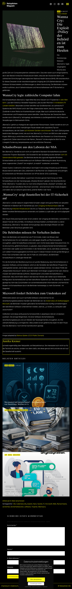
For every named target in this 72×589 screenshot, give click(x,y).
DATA (58, 11)
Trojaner (34, 507)
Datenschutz (15, 586)
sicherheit (6, 507)
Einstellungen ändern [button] (36, 583)
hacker (39, 504)
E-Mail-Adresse (13, 558)
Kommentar (12, 525)
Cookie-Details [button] (28, 586)
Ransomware (62, 504)
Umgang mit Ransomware (48, 206)
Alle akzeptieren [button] (36, 579)
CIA (14, 504)
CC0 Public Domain (36, 335)
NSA (54, 504)
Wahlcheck (16, 455)
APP (6, 455)
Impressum (5, 586)
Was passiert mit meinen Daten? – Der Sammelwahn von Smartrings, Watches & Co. (25, 403)
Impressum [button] (44, 586)
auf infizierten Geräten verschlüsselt (38, 131)
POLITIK (26, 410)
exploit (29, 504)
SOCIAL (10, 455)
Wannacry (42, 507)
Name (10, 549)
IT (43, 504)
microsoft (48, 504)
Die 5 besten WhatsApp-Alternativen (19, 494)
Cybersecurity (21, 504)
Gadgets (11, 365)
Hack (35, 504)
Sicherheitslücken (17, 507)
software (27, 507)
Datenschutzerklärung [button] (37, 586)
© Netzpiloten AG (64, 586)
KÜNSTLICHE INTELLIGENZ (16, 410)
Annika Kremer (62, 14)
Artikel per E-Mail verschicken (13, 501)
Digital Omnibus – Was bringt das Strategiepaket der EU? (25, 448)
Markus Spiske (22, 335)
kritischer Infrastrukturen (21, 209)
